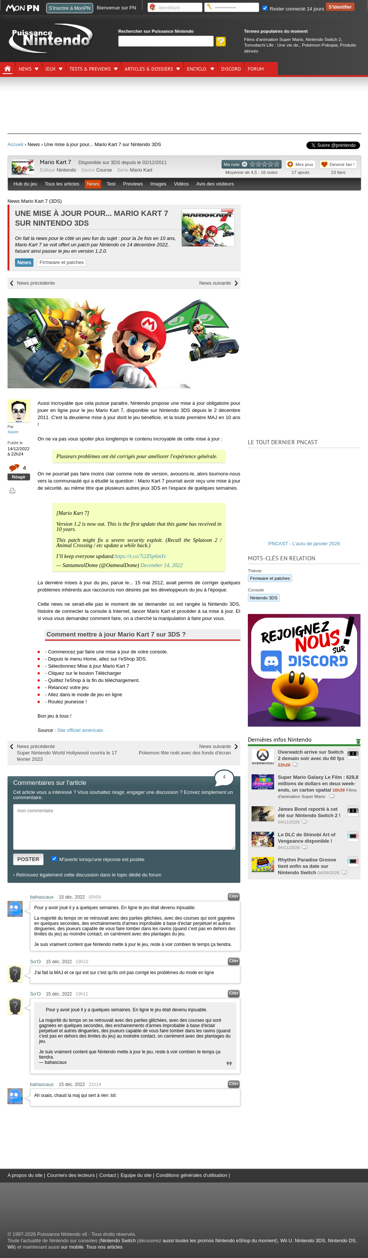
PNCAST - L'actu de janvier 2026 (304, 543)
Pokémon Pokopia (320, 44)
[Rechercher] (166, 41)
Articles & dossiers (149, 69)
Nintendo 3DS (264, 597)
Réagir (19, 476)
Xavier (13, 432)
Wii (11, 1247)
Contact (107, 1175)
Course (104, 170)
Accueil (15, 144)
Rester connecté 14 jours (293, 9)
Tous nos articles (104, 1247)
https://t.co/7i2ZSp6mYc (141, 556)
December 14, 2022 (161, 565)
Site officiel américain (80, 730)
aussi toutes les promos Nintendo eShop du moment (219, 1240)
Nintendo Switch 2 (323, 39)
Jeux (50, 69)
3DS (115, 162)
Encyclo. (197, 69)
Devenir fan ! (342, 164)
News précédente (36, 283)
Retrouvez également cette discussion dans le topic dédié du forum (88, 875)
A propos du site (25, 1175)
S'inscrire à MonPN (69, 8)
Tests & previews (90, 69)
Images (158, 184)
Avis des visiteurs (215, 184)
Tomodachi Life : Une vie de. (271, 44)
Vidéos (181, 184)
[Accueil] (7, 68)
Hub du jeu (25, 184)
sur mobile (72, 1247)
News (25, 69)
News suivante (215, 283)
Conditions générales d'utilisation (192, 1175)
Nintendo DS (342, 1240)
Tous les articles (62, 184)
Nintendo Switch (118, 1240)
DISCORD (231, 69)
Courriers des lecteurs (71, 1175)
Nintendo (66, 170)
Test (111, 184)
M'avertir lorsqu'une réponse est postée (98, 859)
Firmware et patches (61, 262)
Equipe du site (136, 1175)
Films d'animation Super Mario (273, 39)
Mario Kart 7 (55, 162)
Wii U (286, 1240)
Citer (233, 896)
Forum (256, 69)
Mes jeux (304, 164)
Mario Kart (141, 170)
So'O (35, 961)
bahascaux (42, 897)
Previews (133, 184)
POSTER (28, 859)
